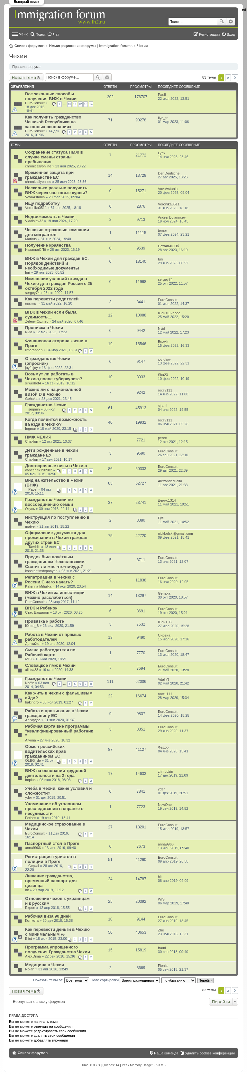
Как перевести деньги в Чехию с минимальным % (57, 932)
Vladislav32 (34, 221)
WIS (161, 899)
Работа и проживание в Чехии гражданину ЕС (56, 713)
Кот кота (32, 920)
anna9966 (33, 848)
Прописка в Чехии (44, 327)
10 (69, 104)
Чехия (142, 46)
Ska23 (163, 375)
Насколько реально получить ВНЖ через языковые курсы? (56, 190)
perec (162, 438)
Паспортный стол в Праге (52, 843)
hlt (27, 890)
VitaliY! (163, 679)
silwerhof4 (33, 383)
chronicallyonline (38, 166)
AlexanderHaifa (170, 481)
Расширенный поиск (230, 21)
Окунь (30, 509)
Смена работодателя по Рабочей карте (50, 652)
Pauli (162, 95)
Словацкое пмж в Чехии (50, 665)
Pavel (32, 489)
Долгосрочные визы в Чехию (56, 465)
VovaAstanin (35, 197)
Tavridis (34, 547)
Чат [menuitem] (56, 34)
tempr (162, 230)
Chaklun (31, 441)
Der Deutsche (168, 173)
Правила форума (26, 67)
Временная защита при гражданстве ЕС (49, 175)
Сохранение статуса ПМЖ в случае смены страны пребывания (54, 157)
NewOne (165, 805)
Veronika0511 (36, 208)
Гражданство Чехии (46, 404)
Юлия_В (32, 626)
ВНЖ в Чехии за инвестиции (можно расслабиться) (55, 595)
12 (80, 104)
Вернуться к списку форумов (39, 1001)
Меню (23, 34)
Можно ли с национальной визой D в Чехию (53, 392)
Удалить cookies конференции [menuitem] (210, 1053)
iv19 (28, 659)
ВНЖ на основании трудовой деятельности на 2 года (55, 773)
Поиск (221, 21)
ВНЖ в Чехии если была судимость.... (51, 314)
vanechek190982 (38, 470)
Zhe (161, 930)
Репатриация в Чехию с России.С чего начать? (50, 579)
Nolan (29, 969)
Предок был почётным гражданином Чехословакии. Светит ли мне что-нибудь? (55, 561)
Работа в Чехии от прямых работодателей (53, 637)
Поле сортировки (125, 980)
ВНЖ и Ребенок (41, 608)
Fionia (163, 965)
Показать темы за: (61, 980)
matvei (30, 526)
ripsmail (31, 303)
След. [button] (235, 77)
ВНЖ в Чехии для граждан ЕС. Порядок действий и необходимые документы (57, 263)
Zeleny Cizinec (36, 321)
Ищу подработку (42, 203)
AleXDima (33, 956)
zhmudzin (165, 771)
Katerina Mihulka (38, 586)
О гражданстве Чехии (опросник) (47, 361)
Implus (30, 780)
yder (28, 797)
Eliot (28, 938)
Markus (31, 239)
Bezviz (163, 342)
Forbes (30, 818)
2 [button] (228, 78)
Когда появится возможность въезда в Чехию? (56, 422)
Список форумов (29, 46)
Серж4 (33, 866)
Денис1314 (167, 500)
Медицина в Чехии (44, 964)
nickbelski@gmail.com (175, 533)
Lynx (161, 153)
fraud (162, 948)
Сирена (164, 635)
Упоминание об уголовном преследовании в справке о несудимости (54, 808)
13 (85, 104)
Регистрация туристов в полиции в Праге (50, 859)
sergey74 (32, 293)
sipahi (162, 406)
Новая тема (24, 77)
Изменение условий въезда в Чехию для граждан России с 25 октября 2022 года (58, 283)
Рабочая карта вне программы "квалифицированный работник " (59, 731)
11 (75, 104)
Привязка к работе (44, 621)
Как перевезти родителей (51, 299)
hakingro (32, 702)
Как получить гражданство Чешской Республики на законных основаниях (53, 122)
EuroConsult (35, 103)
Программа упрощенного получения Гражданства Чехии (57, 949)
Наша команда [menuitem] (166, 1053)
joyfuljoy (31, 368)
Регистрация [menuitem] (209, 34)
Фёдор (163, 747)
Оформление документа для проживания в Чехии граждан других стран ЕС (56, 537)
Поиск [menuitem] (40, 34)
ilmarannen (33, 350)
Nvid (28, 332)
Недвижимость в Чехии (50, 216)
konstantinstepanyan (41, 571)
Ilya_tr (163, 118)
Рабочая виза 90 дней (48, 916)
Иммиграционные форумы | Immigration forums (91, 46)
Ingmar (30, 428)
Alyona (30, 740)
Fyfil (161, 518)
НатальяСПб (35, 249)
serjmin (34, 409)
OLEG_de (33, 760)
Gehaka (31, 399)
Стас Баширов (37, 612)
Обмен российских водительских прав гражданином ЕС (45, 751)
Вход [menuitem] (231, 34)
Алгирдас (33, 720)
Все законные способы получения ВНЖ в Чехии (51, 96)
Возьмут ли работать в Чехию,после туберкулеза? (53, 376)
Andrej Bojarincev (172, 217)
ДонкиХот (33, 644)
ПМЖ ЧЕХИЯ (38, 437)
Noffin (29, 683)
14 (91, 104)
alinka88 (31, 670)
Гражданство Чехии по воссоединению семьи (49, 502)
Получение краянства (48, 245)
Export (30, 908)
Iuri (27, 272)
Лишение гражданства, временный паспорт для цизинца (51, 880)
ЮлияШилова (169, 313)
